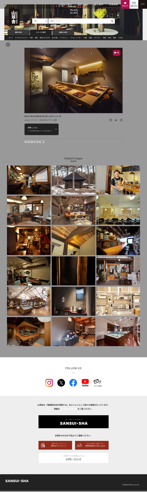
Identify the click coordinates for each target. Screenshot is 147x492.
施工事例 (99, 4)
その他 (120, 39)
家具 (109, 39)
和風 (42, 143)
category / (27, 121)
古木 (36, 143)
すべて (11, 39)
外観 (90, 39)
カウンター (97, 39)
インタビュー (64, 39)
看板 (104, 39)
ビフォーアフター (76, 39)
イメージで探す (41, 33)
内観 (85, 39)
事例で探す (18, 33)
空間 (55, 121)
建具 (114, 39)
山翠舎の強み (65, 4)
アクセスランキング (21, 39)
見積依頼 (113, 4)
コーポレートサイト (68, 410)
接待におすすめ (45, 39)
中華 (31, 39)
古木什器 (55, 39)
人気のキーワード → (56, 25)
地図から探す (63, 33)
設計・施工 (83, 4)
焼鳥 (36, 39)
